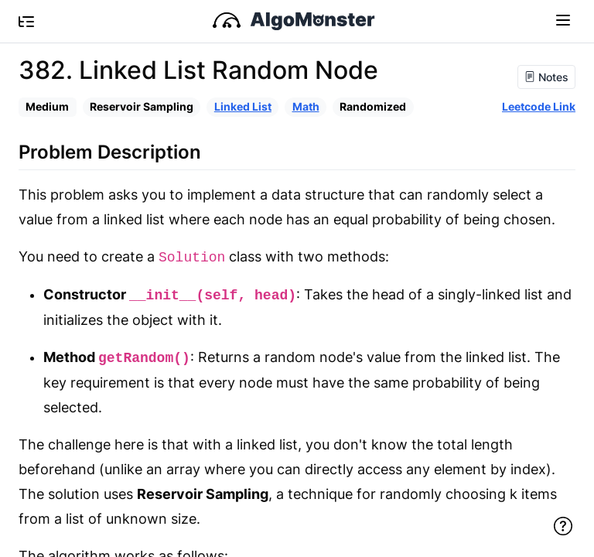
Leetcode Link (538, 106)
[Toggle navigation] (563, 19)
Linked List (242, 106)
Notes (546, 77)
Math (305, 106)
